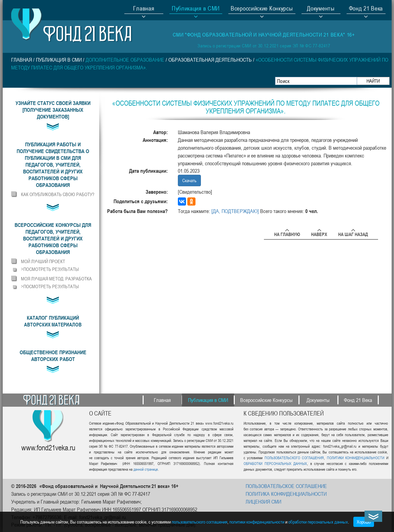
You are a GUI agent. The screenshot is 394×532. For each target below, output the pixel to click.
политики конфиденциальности (256, 522)
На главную (287, 233)
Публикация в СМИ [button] (196, 9)
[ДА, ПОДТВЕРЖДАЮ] (235, 211)
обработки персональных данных (318, 522)
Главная (143, 9)
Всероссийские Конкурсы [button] (262, 9)
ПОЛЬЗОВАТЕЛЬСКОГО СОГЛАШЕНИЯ (294, 457)
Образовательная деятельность (210, 59)
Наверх (319, 233)
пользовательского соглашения (199, 522)
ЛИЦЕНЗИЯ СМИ (263, 501)
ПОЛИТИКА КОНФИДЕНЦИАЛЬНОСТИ (286, 493)
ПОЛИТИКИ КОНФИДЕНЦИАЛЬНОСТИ (355, 457)
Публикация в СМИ (59, 59)
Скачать (189, 180)
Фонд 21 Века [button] (366, 9)
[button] (53, 164)
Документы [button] (320, 9)
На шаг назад (353, 233)
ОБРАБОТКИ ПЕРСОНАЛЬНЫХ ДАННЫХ (275, 463)
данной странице (145, 469)
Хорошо (364, 522)
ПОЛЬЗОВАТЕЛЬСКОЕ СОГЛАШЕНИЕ (286, 486)
